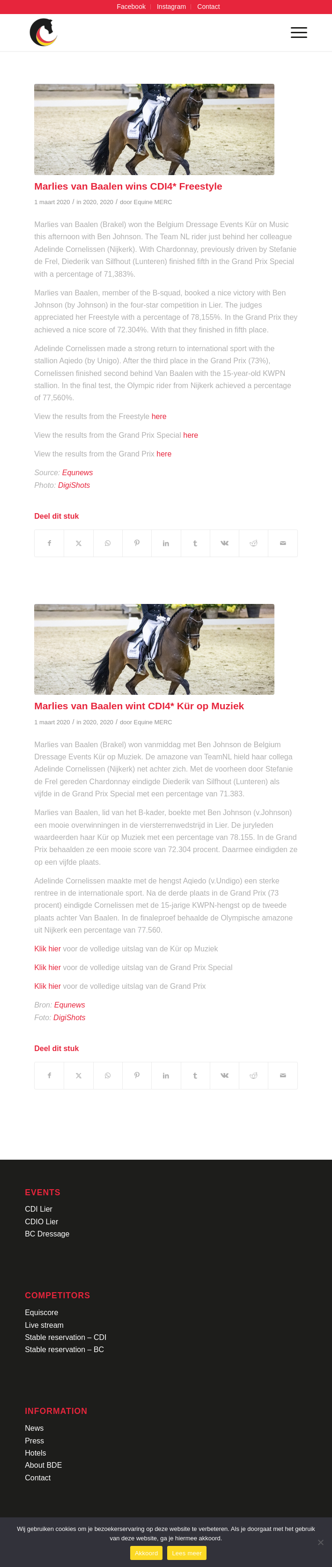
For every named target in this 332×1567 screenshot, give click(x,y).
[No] (320, 1542)
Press (34, 1441)
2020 (89, 202)
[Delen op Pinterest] (137, 543)
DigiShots (75, 485)
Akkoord (146, 1553)
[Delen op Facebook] (49, 543)
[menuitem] (131, 6)
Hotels (35, 1453)
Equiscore (41, 1313)
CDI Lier (38, 1209)
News (34, 1428)
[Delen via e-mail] (282, 543)
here (159, 416)
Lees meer (187, 1553)
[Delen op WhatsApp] (108, 543)
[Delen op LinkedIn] (166, 543)
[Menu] (294, 32)
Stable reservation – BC (64, 1350)
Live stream (44, 1325)
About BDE (43, 1465)
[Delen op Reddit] (253, 543)
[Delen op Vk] (224, 543)
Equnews (78, 473)
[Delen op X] (78, 543)
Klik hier (47, 949)
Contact (38, 1478)
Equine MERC (153, 202)
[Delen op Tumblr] (195, 543)
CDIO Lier (41, 1222)
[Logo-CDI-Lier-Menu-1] (138, 32)
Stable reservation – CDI (65, 1337)
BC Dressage (47, 1234)
